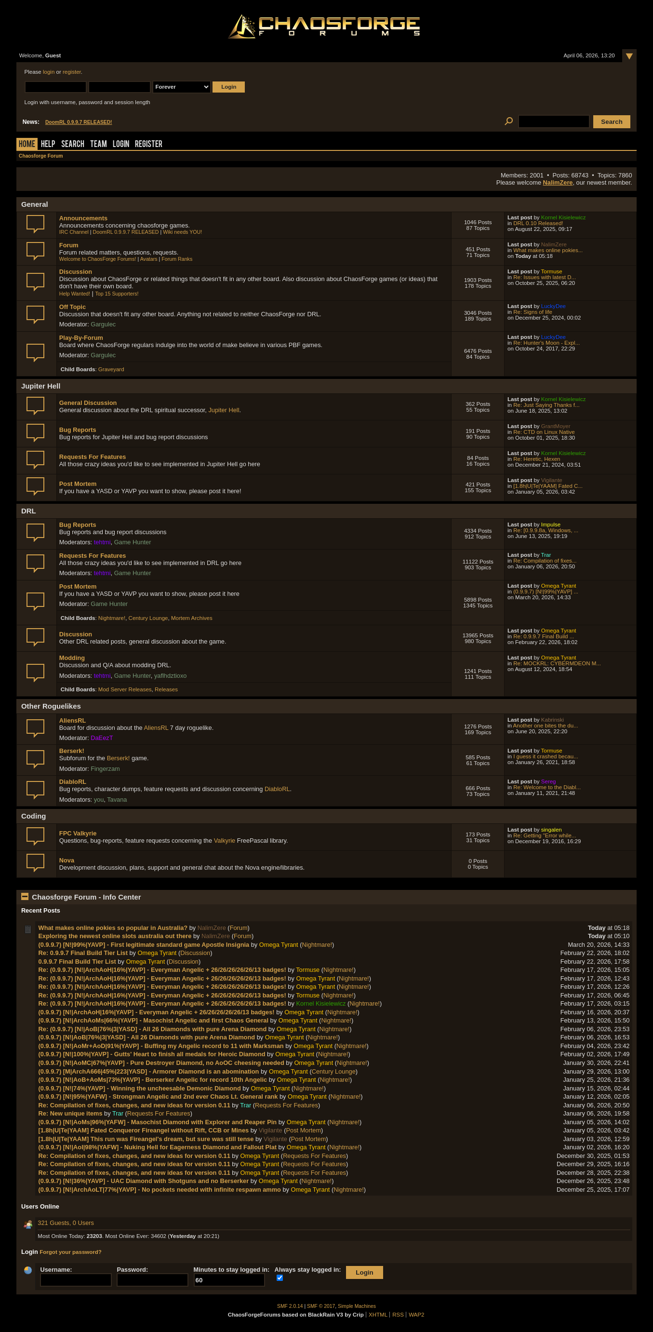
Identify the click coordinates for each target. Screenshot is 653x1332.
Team (98, 144)
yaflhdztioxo (170, 675)
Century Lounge (148, 618)
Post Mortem (78, 483)
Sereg (548, 781)
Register (148, 144)
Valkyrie (225, 840)
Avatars (149, 259)
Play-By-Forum (81, 337)
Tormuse (551, 271)
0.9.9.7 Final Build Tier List (77, 961)
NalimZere (558, 182)
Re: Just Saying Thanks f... (546, 405)
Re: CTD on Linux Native (543, 432)
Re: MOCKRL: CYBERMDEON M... (557, 663)
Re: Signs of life (532, 312)
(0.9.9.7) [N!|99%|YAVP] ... (545, 591)
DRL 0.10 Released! (538, 223)
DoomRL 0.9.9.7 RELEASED (126, 232)
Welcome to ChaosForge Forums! (97, 259)
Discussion (75, 271)
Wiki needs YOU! (182, 232)
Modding (72, 657)
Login (121, 144)
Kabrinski (552, 720)
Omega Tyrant (558, 586)
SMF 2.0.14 (290, 1306)
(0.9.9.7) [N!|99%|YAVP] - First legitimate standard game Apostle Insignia (144, 944)
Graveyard (111, 369)
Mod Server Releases (125, 689)
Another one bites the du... (545, 725)
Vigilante (551, 480)
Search (72, 144)
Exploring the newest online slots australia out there (115, 936)
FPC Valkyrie (78, 833)
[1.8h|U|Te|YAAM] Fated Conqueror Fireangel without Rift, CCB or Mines (144, 1130)
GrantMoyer (556, 426)
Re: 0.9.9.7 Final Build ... (543, 636)
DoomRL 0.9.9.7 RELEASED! (78, 122)
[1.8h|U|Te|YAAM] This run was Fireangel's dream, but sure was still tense (146, 1139)
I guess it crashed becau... (545, 756)
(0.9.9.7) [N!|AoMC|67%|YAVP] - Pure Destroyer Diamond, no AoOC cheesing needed (161, 1062)
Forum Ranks (176, 259)
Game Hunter (132, 542)
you (99, 799)
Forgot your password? (71, 1252)
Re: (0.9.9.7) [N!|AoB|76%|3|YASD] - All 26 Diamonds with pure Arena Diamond (153, 1029)
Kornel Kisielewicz (563, 217)
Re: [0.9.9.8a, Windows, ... (545, 530)
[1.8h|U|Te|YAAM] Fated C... (548, 486)
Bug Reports (77, 429)
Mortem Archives (192, 618)
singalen (551, 830)
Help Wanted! (74, 293)
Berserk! (71, 750)
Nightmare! (111, 618)
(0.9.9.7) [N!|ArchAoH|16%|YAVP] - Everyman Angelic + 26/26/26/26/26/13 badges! (157, 1012)
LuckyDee (553, 306)
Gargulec (103, 324)
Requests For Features (92, 456)
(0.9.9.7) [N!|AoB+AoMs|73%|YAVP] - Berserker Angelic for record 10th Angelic (153, 1079)
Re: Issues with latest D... (544, 277)
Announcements (83, 218)
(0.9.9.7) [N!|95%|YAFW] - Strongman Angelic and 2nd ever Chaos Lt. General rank (158, 1096)
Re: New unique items (71, 1113)
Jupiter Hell (223, 410)
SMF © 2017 (321, 1306)
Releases (166, 689)
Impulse (550, 524)
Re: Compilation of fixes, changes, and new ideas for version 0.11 (134, 1105)
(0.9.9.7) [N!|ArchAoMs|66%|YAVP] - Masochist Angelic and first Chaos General (153, 1020)
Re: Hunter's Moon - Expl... (546, 343)
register (72, 72)
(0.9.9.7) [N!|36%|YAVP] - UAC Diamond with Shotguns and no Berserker (144, 1180)
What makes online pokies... (548, 250)
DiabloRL (72, 781)
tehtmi (102, 542)
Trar (546, 555)
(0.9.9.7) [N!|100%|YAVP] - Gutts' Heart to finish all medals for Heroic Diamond (152, 1054)
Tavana (117, 799)
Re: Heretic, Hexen (536, 459)
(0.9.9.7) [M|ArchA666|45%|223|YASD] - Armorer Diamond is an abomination (149, 1071)
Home (27, 144)
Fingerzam (105, 768)
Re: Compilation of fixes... (544, 561)
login (48, 72)
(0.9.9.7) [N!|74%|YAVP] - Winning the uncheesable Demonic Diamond (140, 1088)
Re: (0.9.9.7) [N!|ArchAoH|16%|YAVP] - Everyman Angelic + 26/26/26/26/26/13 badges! (162, 969)
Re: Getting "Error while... (544, 835)
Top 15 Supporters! (116, 293)
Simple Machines (357, 1306)
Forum (69, 245)
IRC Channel (74, 232)
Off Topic (72, 306)
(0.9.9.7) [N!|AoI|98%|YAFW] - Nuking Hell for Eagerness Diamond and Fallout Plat (158, 1147)
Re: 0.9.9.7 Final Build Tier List (83, 952)
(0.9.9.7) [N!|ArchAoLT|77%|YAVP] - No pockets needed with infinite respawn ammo (160, 1189)
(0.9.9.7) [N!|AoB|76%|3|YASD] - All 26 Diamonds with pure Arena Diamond (147, 1037)
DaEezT (102, 737)
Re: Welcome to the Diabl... (547, 787)
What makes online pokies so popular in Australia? (113, 927)
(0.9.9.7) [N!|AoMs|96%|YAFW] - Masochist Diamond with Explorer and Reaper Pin (158, 1122)
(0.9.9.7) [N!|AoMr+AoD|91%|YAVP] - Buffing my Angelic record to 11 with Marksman (161, 1045)
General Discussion (88, 402)
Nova (66, 860)
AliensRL (72, 720)
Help (48, 144)
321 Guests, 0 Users (66, 1222)
